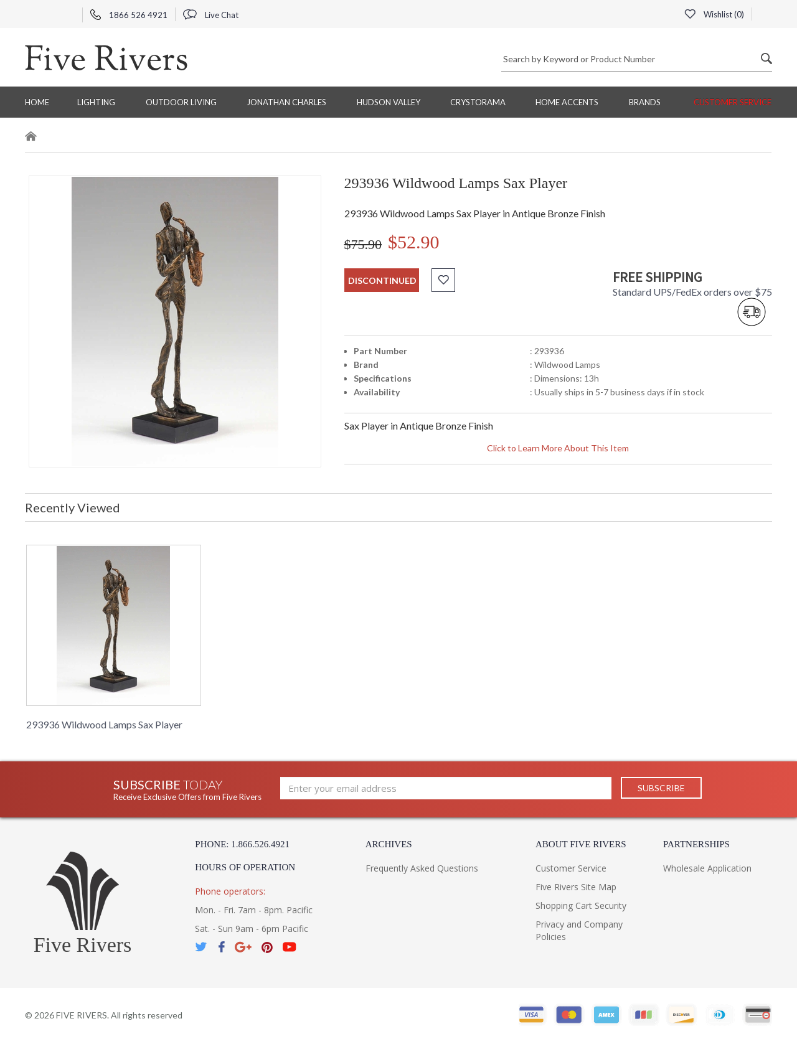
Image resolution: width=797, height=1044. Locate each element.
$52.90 (414, 242)
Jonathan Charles (286, 102)
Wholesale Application (707, 868)
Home (37, 102)
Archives (388, 844)
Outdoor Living (181, 102)
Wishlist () (714, 14)
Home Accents (566, 102)
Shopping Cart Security (580, 905)
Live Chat (210, 15)
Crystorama (478, 102)
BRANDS (645, 102)
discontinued (382, 280)
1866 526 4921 (128, 15)
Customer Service (732, 102)
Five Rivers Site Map (575, 887)
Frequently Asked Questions (421, 868)
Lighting (96, 102)
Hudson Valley (388, 102)
